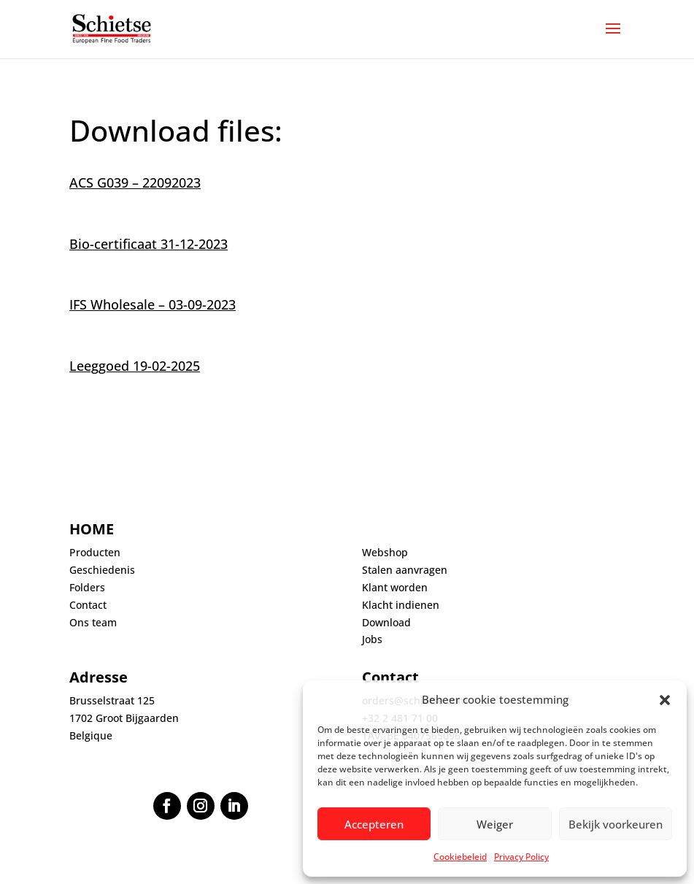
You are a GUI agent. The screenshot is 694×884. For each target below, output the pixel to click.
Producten (94, 552)
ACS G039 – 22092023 (135, 182)
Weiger (495, 824)
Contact (88, 605)
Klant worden (395, 587)
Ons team (93, 622)
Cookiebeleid (460, 856)
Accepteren (374, 824)
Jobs (372, 639)
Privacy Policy (521, 856)
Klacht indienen (400, 605)
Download (386, 622)
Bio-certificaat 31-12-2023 (148, 244)
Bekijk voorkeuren (615, 824)
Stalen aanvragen (404, 570)
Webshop (385, 552)
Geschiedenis (102, 570)
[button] (665, 700)
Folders (87, 587)
